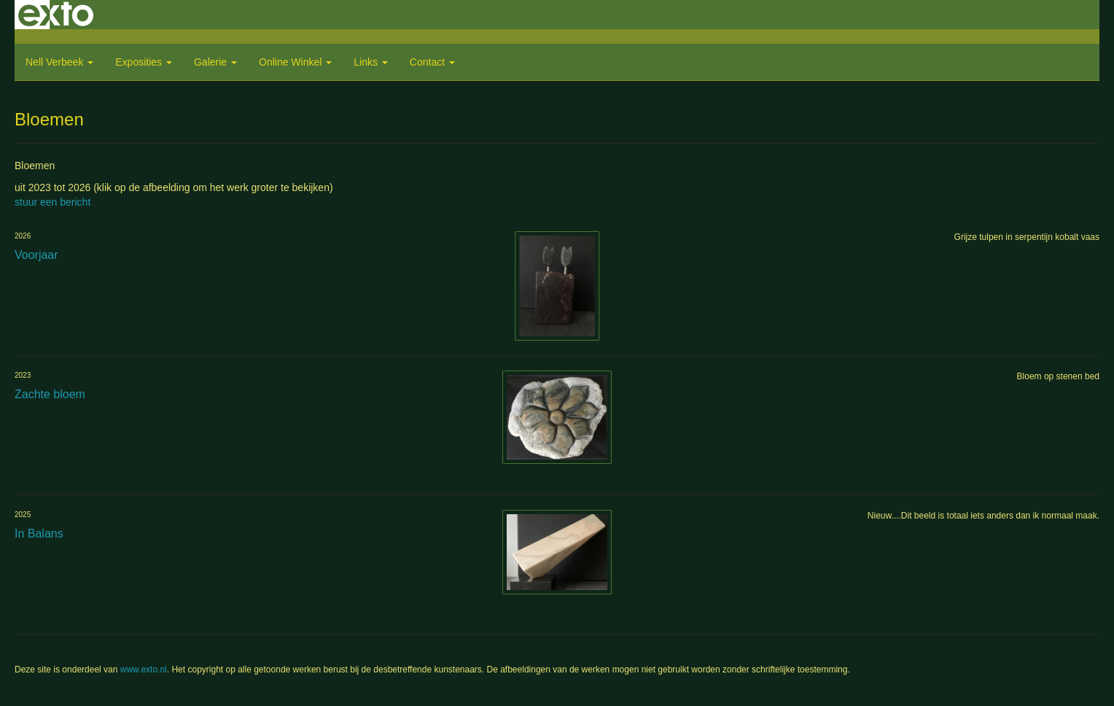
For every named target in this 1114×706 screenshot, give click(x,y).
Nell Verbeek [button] (59, 62)
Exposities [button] (143, 62)
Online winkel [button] (295, 62)
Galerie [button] (215, 62)
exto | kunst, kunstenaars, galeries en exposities (56, 14)
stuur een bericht (52, 202)
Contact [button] (432, 62)
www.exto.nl (143, 669)
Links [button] (371, 62)
